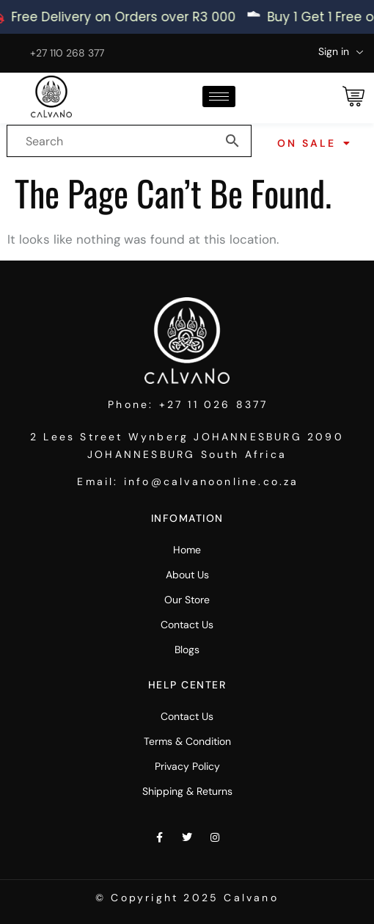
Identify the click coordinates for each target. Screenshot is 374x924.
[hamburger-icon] (218, 96)
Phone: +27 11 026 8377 (188, 404)
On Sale (315, 143)
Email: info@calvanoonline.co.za (187, 481)
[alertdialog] (187, 17)
